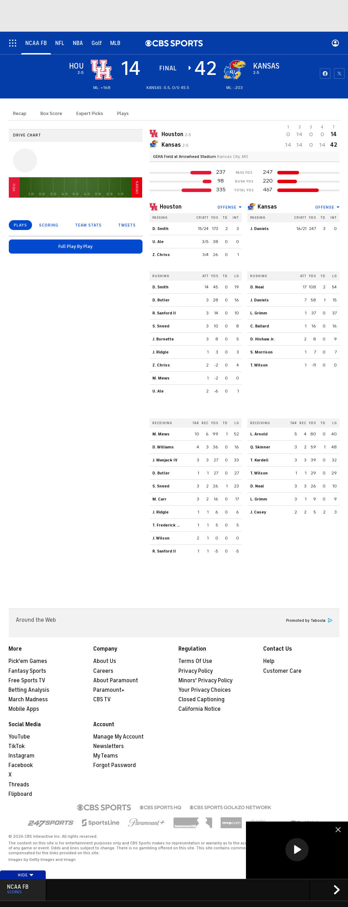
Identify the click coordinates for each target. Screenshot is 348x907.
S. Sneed (160, 326)
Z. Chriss (161, 254)
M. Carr (159, 499)
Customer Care (282, 671)
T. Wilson (259, 365)
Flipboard (20, 794)
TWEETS (127, 225)
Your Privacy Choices (204, 690)
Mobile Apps (23, 709)
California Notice (199, 709)
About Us (104, 661)
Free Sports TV (26, 680)
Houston (171, 206)
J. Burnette (163, 339)
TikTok (16, 746)
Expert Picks (89, 113)
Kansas (267, 206)
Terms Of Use (195, 661)
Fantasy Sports (27, 671)
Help (268, 661)
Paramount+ (109, 690)
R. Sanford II (164, 313)
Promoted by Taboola (309, 620)
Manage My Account (118, 736)
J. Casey (258, 512)
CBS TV (102, 699)
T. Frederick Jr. (166, 525)
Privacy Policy (195, 671)
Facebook (20, 765)
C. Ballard (259, 326)
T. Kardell (259, 460)
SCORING (48, 225)
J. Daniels (259, 228)
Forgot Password (114, 765)
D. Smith (160, 228)
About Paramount (115, 680)
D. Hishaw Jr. (262, 339)
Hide (26, 875)
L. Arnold (258, 434)
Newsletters (108, 746)
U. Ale (158, 241)
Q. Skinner (260, 447)
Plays (123, 113)
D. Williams (163, 447)
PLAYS (20, 225)
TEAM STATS (88, 225)
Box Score (51, 113)
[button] (297, 849)
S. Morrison (261, 352)
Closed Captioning (201, 699)
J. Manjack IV (164, 460)
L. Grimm (258, 313)
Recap (19, 113)
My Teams (105, 755)
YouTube (19, 736)
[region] (297, 850)
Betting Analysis (28, 690)
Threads (18, 784)
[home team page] (234, 69)
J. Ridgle (160, 352)
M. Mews (161, 378)
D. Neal (257, 287)
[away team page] (102, 69)
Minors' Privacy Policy (205, 680)
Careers (103, 671)
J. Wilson (161, 538)
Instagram (21, 755)
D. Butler (161, 300)
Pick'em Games (27, 661)
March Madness (28, 699)
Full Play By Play (75, 246)
